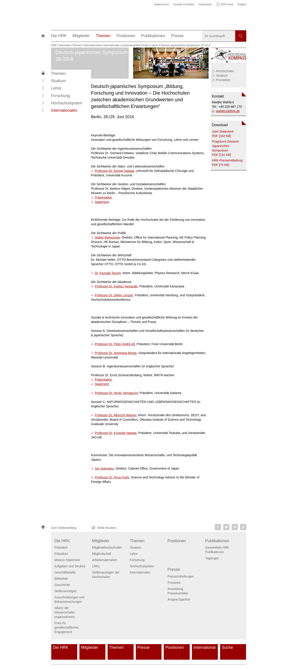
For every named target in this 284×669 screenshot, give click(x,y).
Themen (58, 73)
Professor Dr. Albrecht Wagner (115, 415)
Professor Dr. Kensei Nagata (114, 171)
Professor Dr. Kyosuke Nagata (115, 433)
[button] (43, 81)
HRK (54, 45)
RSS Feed (227, 4)
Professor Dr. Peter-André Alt (115, 344)
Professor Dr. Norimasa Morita (115, 353)
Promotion (223, 80)
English (242, 4)
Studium (221, 75)
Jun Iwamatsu (104, 468)
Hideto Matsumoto (107, 237)
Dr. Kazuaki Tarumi (108, 273)
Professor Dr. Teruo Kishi (112, 477)
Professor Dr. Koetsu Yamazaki (116, 286)
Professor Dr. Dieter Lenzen (114, 295)
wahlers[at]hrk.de (228, 111)
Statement (102, 202)
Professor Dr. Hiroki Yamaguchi (116, 393)
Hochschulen (225, 71)
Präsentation (103, 197)
